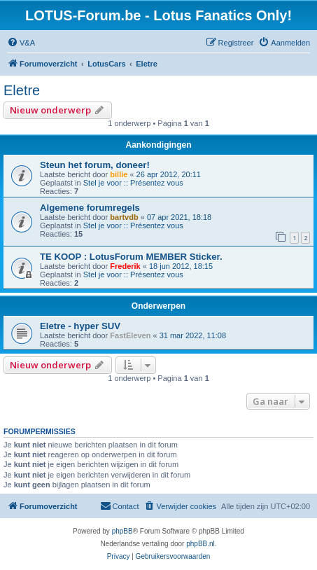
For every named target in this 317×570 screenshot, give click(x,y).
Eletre (21, 90)
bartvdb (124, 217)
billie (118, 174)
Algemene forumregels (90, 207)
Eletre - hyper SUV (80, 326)
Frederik (125, 266)
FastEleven (130, 335)
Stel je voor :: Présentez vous (133, 183)
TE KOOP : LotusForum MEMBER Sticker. (131, 256)
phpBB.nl (200, 544)
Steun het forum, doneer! (95, 165)
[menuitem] (21, 42)
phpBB (122, 531)
